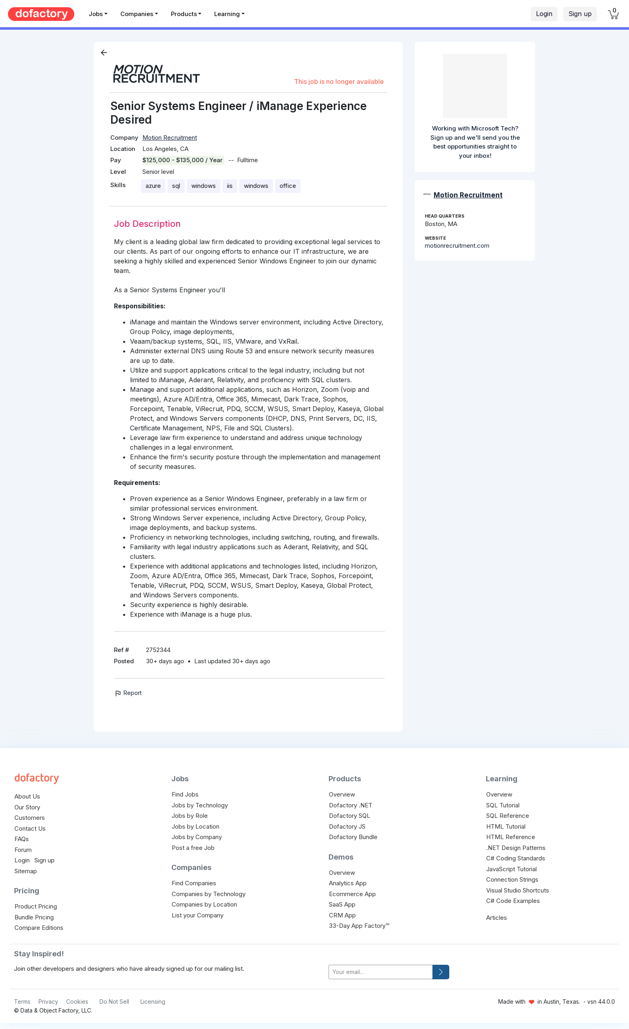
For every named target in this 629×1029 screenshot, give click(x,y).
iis (230, 185)
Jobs (96, 14)
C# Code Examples (513, 901)
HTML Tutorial (506, 826)
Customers (29, 817)
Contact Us (30, 828)
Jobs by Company (197, 837)
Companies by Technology (209, 894)
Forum (23, 850)
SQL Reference (507, 815)
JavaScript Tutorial (511, 869)
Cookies (77, 1001)
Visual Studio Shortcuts (517, 890)
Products (184, 14)
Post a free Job (193, 848)
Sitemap (25, 871)
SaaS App (342, 904)
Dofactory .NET (350, 805)
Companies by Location (204, 904)
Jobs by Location (195, 826)
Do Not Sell (114, 1001)
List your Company (197, 915)
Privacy (48, 1001)
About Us (27, 796)
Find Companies (194, 883)
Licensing (152, 1001)
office (288, 185)
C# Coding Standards (515, 858)
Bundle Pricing (34, 917)
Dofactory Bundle (353, 837)
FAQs (21, 839)
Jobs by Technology (200, 805)
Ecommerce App (352, 894)
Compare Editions (38, 927)
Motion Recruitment (169, 137)
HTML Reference (510, 837)
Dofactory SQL (349, 815)
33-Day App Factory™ (359, 925)
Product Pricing (35, 906)
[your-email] (381, 972)
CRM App (342, 915)
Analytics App (348, 883)
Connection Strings (512, 879)
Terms (22, 1001)
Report (128, 692)
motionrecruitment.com (457, 245)
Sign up (580, 14)
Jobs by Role (190, 815)
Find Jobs (185, 794)
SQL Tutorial (502, 805)
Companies (136, 14)
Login (544, 14)
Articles (496, 917)
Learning (227, 14)
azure (153, 185)
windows (203, 185)
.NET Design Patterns (516, 848)
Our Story (27, 807)
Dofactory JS (347, 826)
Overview (342, 794)
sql (176, 185)
